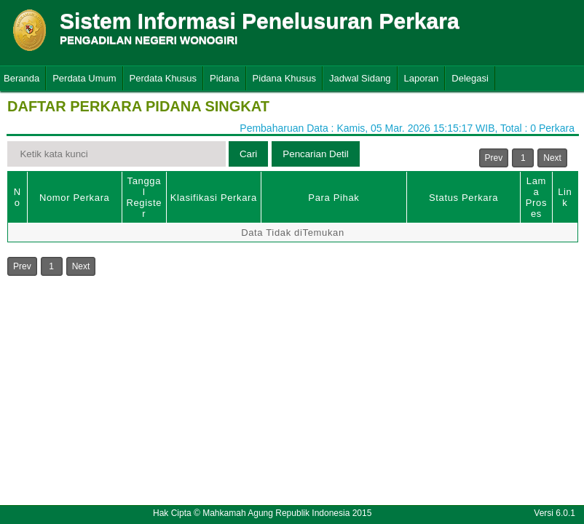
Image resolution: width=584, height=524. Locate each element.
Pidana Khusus (284, 78)
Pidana (224, 78)
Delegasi (470, 78)
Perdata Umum (84, 78)
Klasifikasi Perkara (213, 197)
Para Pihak (333, 197)
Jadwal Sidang (360, 78)
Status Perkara (463, 197)
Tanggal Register (144, 197)
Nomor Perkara (74, 197)
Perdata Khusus (163, 78)
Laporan (421, 78)
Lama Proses (536, 197)
